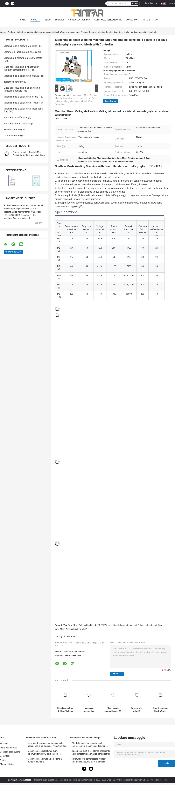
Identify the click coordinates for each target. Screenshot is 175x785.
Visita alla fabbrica (79, 20)
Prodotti (11, 32)
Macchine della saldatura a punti (20, 46)
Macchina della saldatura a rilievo (21, 96)
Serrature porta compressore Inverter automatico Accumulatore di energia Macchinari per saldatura (88, 761)
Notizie (146, 20)
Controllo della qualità (108, 20)
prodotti (35, 20)
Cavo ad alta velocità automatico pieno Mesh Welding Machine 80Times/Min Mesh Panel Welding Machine (137, 709)
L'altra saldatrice (12, 135)
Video (48, 20)
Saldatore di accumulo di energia (20, 52)
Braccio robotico (12, 129)
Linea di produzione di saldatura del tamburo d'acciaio (22, 89)
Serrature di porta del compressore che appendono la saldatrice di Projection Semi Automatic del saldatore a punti (47, 745)
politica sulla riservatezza (19, 780)
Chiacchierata (110, 101)
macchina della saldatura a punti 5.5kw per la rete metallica (135, 625)
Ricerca (135, 3)
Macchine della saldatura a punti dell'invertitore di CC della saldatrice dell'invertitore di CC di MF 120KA (44, 753)
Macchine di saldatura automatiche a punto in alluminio (45, 760)
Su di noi (59, 20)
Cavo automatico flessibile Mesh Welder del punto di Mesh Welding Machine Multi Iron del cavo (28, 155)
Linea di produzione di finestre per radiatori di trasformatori (21, 68)
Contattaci (132, 20)
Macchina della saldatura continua (21, 75)
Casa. (23, 20)
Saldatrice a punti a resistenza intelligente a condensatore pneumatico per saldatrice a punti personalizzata (90, 753)
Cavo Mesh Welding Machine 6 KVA (71, 629)
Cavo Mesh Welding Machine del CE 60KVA (87, 625)
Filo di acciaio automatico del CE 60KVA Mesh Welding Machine (112, 709)
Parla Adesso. (151, 3)
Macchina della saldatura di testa (21, 102)
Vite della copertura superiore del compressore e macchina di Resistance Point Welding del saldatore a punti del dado (89, 745)
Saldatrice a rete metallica (29, 32)
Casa (2, 32)
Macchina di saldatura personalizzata (23, 58)
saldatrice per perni (13, 81)
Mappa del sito (7, 764)
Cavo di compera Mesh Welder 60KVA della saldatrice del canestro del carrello (160, 709)
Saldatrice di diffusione (16, 117)
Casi (157, 20)
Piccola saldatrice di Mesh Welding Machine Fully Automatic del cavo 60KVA (65, 709)
